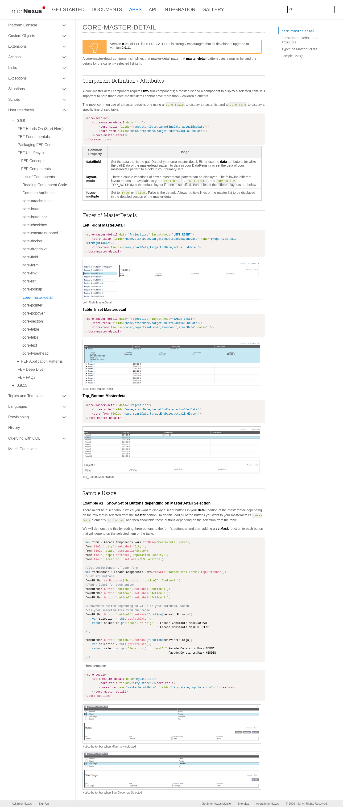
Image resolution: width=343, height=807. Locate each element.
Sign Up (44, 803)
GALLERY (213, 9)
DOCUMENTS (107, 9)
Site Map (243, 803)
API (152, 9)
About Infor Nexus (267, 803)
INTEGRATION (179, 9)
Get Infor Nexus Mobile (216, 803)
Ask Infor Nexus (22, 803)
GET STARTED (68, 9)
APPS (135, 9)
